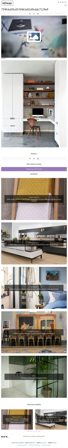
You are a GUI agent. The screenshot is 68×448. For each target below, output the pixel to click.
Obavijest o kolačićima (34, 445)
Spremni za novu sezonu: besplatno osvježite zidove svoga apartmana (34, 289)
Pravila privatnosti (22, 445)
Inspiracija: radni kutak (34, 169)
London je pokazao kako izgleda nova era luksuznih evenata (34, 333)
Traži (65, 5)
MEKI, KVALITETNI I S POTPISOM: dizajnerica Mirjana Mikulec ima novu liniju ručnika (34, 200)
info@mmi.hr (31, 442)
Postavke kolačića (45, 445)
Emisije (34, 376)
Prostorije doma (34, 287)
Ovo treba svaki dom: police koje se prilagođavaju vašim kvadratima (34, 245)
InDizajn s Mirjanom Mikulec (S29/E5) (34, 378)
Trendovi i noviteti (34, 197)
